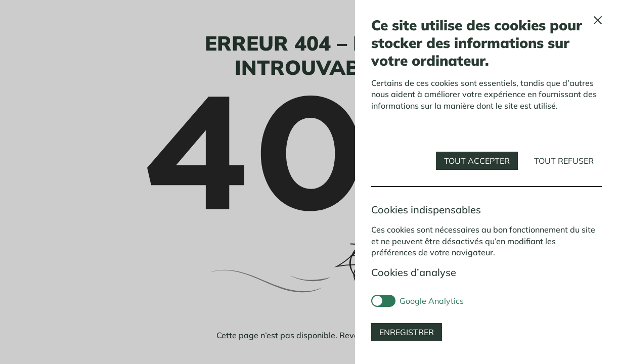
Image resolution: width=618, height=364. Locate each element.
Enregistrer (406, 332)
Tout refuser (564, 161)
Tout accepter (477, 161)
